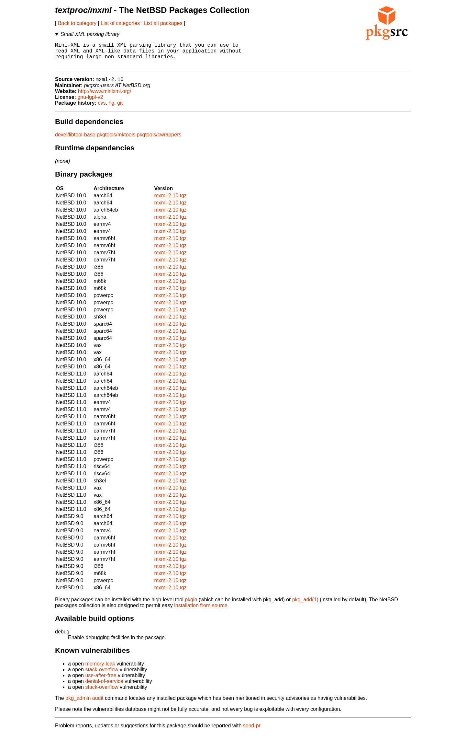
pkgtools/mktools (116, 141)
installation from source (200, 611)
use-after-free (100, 681)
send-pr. (252, 731)
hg (111, 109)
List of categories (120, 23)
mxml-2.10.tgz (170, 201)
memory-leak (100, 670)
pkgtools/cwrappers (159, 141)
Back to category (77, 23)
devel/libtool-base (75, 141)
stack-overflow (101, 675)
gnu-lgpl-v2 (90, 103)
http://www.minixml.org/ (104, 97)
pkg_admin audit (84, 704)
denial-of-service (104, 687)
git (120, 109)
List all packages (163, 23)
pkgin (191, 605)
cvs (102, 109)
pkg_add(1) (305, 605)
